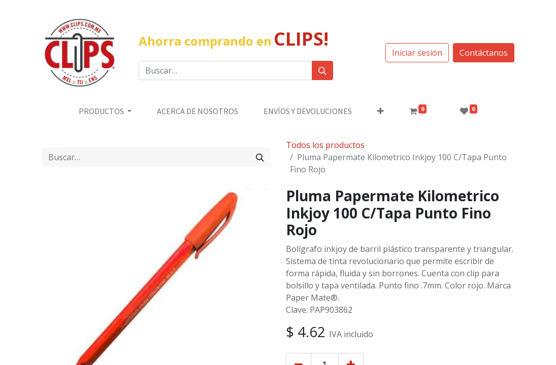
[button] (381, 111)
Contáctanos (484, 52)
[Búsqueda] (322, 70)
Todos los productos (325, 145)
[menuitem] (197, 111)
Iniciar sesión (417, 52)
